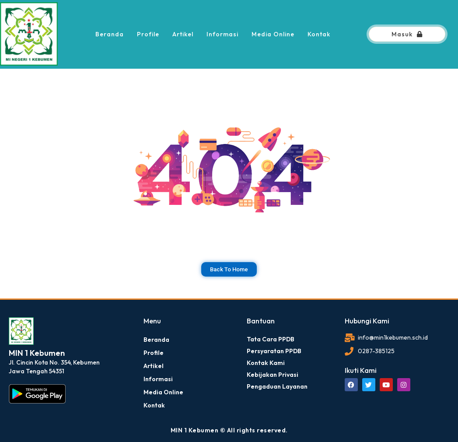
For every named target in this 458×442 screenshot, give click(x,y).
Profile (148, 34)
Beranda (109, 34)
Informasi (222, 34)
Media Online (273, 34)
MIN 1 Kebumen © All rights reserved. (229, 430)
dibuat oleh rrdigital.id (12, 304)
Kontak (319, 34)
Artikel (182, 34)
